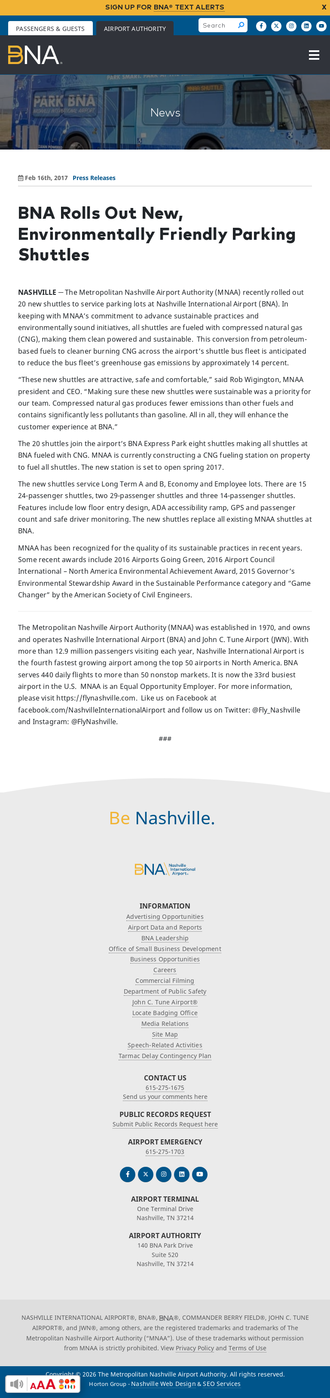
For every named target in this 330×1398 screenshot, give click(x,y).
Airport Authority (135, 28)
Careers (164, 970)
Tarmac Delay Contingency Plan (165, 1056)
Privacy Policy (195, 1348)
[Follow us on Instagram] (291, 26)
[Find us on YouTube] (321, 26)
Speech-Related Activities (165, 1045)
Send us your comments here (165, 1096)
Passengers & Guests (50, 28)
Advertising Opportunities (165, 916)
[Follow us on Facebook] (261, 26)
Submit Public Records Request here (165, 1124)
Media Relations (165, 1023)
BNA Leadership (165, 938)
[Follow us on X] (276, 26)
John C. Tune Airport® (165, 1002)
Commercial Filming (164, 980)
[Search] (241, 25)
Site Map (165, 1034)
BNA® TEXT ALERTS (189, 7)
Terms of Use (247, 1348)
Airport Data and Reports (165, 927)
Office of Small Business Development (165, 949)
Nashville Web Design (163, 1384)
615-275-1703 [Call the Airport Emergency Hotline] (165, 1151)
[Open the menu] (314, 55)
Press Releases (94, 178)
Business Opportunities (165, 959)
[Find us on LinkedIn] (306, 26)
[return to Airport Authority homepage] (35, 55)
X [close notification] (324, 7)
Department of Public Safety (165, 991)
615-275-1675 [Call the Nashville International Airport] (165, 1087)
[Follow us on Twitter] (145, 1174)
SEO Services (222, 1384)
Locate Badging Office (165, 1013)
